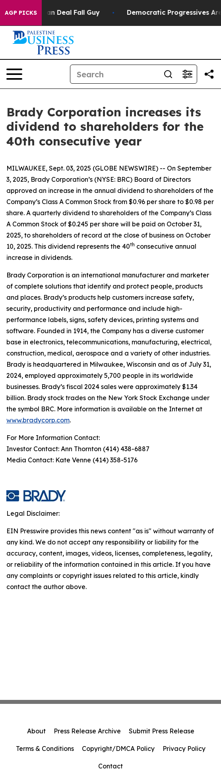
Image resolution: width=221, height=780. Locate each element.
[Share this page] (209, 74)
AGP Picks (21, 12)
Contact (110, 766)
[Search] (114, 74)
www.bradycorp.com (38, 420)
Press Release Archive (87, 731)
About (36, 731)
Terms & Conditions (45, 748)
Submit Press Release (161, 731)
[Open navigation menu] (14, 74)
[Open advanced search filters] (187, 74)
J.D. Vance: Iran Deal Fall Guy (56, 12)
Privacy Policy (184, 748)
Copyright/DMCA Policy (118, 748)
